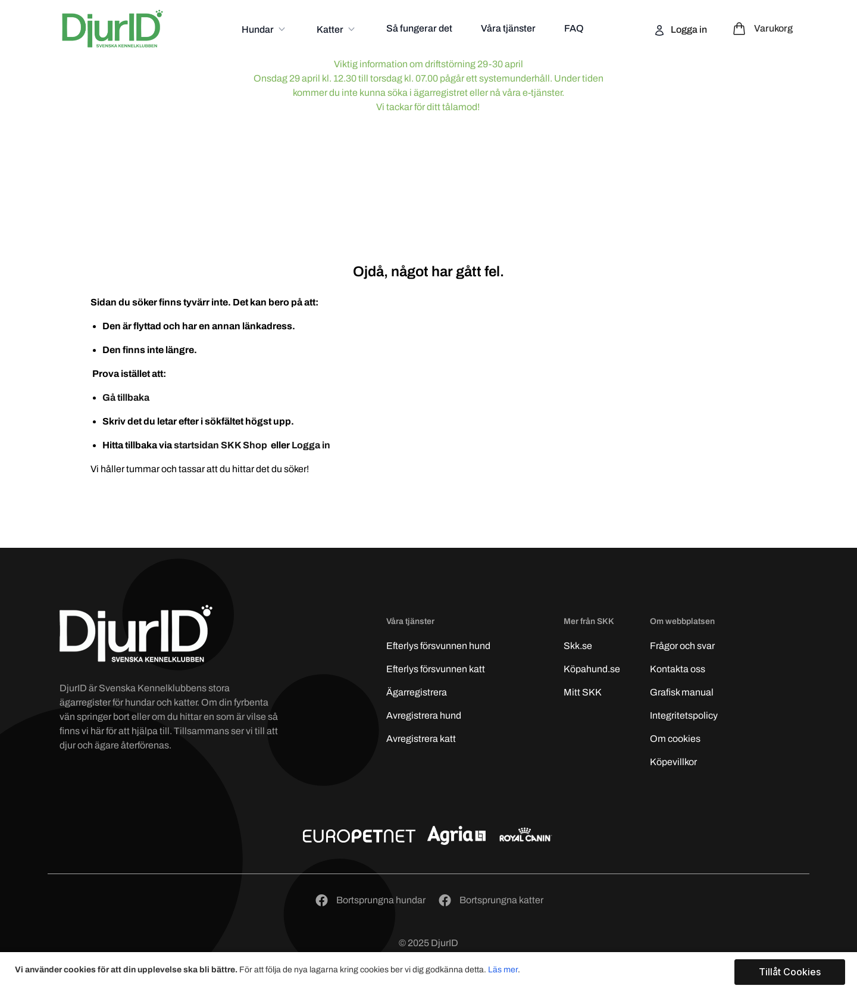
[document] (430, 972)
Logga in (688, 29)
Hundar (259, 29)
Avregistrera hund (423, 715)
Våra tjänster (508, 28)
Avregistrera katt (421, 739)
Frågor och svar (682, 646)
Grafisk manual (682, 692)
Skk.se (578, 646)
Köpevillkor (673, 762)
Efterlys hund (438, 646)
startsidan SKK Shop (221, 445)
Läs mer (503, 969)
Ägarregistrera (416, 692)
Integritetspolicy (684, 715)
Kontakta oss (677, 669)
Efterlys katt (435, 669)
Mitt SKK (583, 692)
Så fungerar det (419, 28)
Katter (331, 29)
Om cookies (675, 739)
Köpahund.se (592, 669)
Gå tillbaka (125, 397)
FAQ (574, 28)
